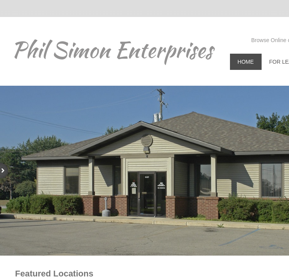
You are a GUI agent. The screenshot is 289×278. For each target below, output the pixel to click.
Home (246, 62)
